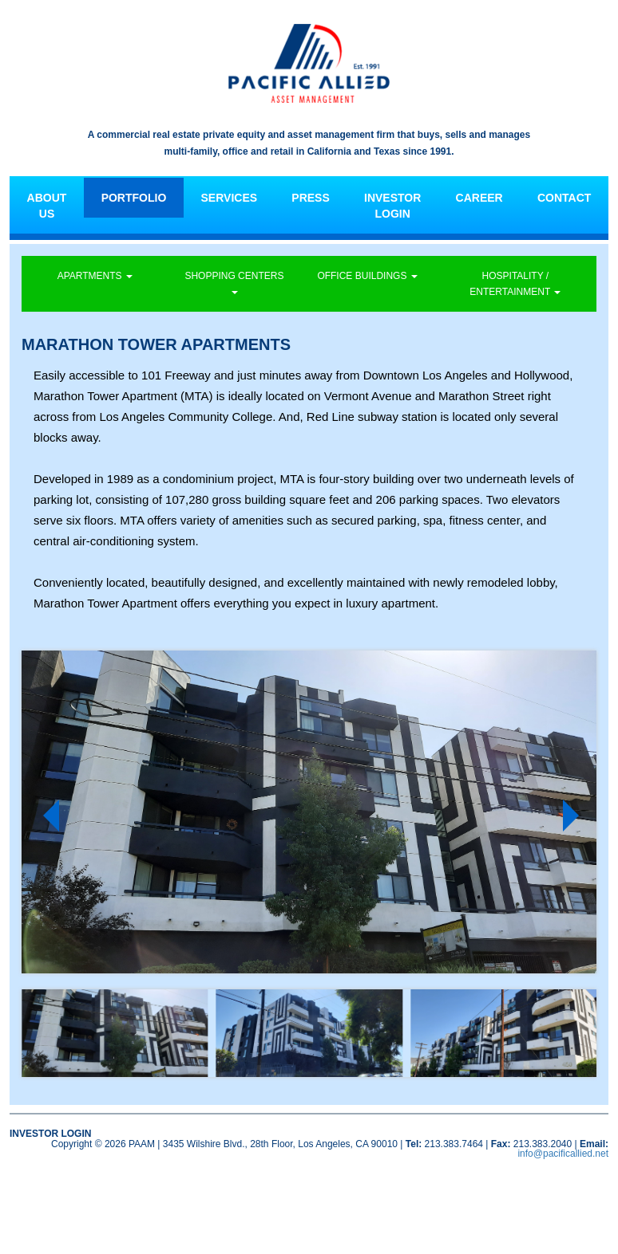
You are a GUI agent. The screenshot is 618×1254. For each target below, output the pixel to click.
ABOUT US (47, 205)
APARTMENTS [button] (95, 275)
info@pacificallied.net (562, 1153)
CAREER (479, 197)
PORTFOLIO (134, 197)
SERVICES (229, 197)
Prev (46, 815)
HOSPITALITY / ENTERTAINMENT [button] (515, 283)
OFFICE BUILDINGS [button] (367, 275)
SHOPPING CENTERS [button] (233, 282)
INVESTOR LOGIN (392, 205)
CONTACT (564, 197)
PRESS (310, 197)
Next (575, 815)
